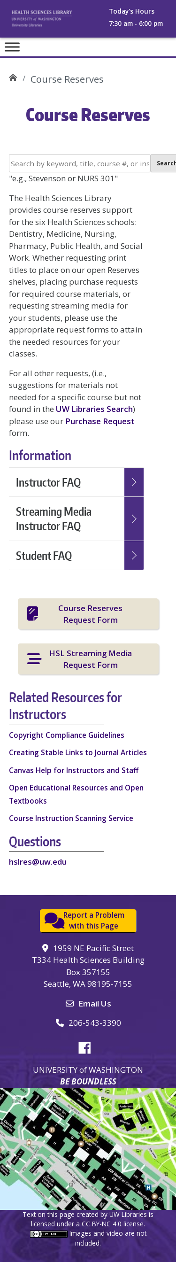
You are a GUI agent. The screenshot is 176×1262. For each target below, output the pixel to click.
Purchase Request (100, 421)
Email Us (94, 1003)
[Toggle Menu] (12, 46)
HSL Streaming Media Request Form (90, 659)
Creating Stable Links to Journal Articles (78, 752)
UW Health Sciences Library (13, 76)
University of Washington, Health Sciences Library (52, 21)
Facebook (88, 1046)
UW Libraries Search (94, 408)
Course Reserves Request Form (90, 614)
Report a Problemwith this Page (93, 920)
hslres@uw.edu (38, 861)
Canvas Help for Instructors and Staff (73, 770)
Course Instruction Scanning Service (71, 818)
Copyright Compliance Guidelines (66, 735)
